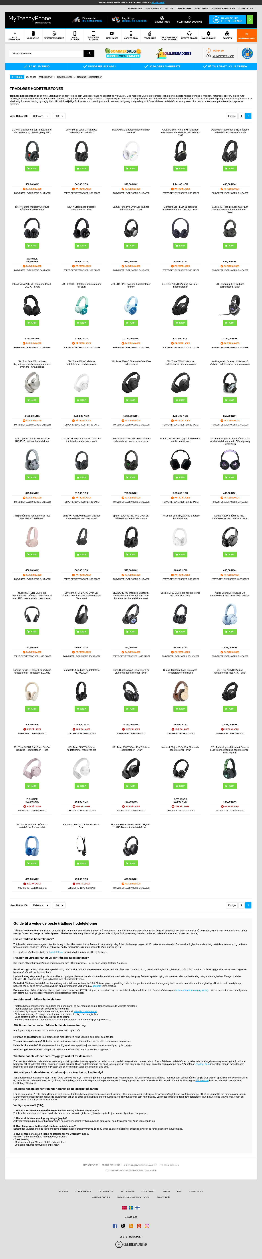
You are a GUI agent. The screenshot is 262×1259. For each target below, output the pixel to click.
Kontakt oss (246, 8)
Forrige (232, 116)
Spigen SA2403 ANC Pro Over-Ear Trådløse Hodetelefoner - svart (131, 517)
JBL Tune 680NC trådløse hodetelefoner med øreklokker (81, 362)
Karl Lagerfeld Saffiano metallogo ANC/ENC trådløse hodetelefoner (32, 440)
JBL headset (202, 1080)
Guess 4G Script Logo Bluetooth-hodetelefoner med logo (180, 671)
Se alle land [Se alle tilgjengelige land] (131, 1217)
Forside (63, 1191)
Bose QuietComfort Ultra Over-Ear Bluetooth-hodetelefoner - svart (131, 671)
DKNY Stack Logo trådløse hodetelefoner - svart (82, 208)
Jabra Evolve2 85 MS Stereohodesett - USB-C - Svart (32, 285)
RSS (179, 1191)
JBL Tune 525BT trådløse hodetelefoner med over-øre (81, 748)
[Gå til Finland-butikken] (137, 1208)
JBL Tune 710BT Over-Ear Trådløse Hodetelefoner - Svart (131, 748)
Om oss (169, 8)
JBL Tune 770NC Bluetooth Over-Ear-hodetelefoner (131, 362)
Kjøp (33, 168)
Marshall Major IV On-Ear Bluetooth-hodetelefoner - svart (180, 748)
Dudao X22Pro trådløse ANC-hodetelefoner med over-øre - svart (230, 517)
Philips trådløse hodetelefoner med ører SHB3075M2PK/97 (32, 517)
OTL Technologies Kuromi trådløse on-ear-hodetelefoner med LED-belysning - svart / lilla (230, 441)
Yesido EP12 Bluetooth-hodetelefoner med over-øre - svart (180, 594)
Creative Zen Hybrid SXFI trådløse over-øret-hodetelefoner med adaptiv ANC (180, 132)
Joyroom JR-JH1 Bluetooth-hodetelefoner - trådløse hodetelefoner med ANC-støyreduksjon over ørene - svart (32, 595)
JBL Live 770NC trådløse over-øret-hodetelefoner (180, 285)
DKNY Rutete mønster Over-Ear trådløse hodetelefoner (32, 208)
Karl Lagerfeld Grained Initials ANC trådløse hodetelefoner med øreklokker (230, 362)
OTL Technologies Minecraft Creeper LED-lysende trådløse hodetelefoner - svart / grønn (229, 750)
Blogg (166, 1191)
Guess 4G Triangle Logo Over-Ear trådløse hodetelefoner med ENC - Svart (230, 209)
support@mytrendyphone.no (140, 1165)
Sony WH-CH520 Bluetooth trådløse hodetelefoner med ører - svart (82, 517)
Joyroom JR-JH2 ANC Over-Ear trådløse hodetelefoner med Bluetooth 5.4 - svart (81, 595)
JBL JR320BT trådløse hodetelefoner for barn (81, 285)
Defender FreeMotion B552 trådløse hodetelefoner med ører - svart (230, 131)
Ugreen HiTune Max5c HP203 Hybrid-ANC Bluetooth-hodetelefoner (131, 826)
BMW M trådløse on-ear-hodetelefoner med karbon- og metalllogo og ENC (32, 131)
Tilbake (18, 77)
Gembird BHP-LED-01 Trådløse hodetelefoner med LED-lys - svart (180, 208)
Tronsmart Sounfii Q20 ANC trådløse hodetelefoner (180, 517)
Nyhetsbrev (201, 8)
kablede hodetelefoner (85, 1011)
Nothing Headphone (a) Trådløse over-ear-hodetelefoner (180, 440)
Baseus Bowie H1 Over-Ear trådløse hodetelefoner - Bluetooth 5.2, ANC (32, 671)
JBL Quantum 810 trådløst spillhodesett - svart (230, 285)
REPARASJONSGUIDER (223, 8)
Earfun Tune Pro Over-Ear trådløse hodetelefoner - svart (131, 208)
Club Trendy (184, 8)
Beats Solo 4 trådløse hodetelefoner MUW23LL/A (81, 671)
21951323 (174, 1165)
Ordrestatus (105, 1191)
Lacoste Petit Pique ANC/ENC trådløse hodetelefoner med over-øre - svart (131, 440)
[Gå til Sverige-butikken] (131, 1208)
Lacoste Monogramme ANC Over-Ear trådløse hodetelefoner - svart (81, 440)
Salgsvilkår (163, 1197)
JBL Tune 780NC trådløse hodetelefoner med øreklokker (180, 362)
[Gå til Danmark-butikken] (124, 1208)
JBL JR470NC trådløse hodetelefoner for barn (131, 285)
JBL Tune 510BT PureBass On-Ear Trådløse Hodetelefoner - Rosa (32, 748)
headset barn (203, 1064)
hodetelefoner (56, 952)
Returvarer (135, 8)
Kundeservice (153, 8)
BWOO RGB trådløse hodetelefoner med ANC (131, 131)
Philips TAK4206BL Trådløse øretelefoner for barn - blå (32, 826)
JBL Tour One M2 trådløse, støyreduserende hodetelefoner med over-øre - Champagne (32, 364)
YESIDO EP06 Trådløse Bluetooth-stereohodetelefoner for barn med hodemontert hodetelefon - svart (131, 595)
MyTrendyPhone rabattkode (133, 1197)
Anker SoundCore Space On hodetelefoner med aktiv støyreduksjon (230, 594)
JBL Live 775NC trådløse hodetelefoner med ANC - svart (230, 671)
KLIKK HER (158, 2)
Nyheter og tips (101, 1197)
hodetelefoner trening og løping (191, 990)
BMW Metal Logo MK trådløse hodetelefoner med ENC (81, 131)
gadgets (97, 986)
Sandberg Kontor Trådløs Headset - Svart (81, 826)
